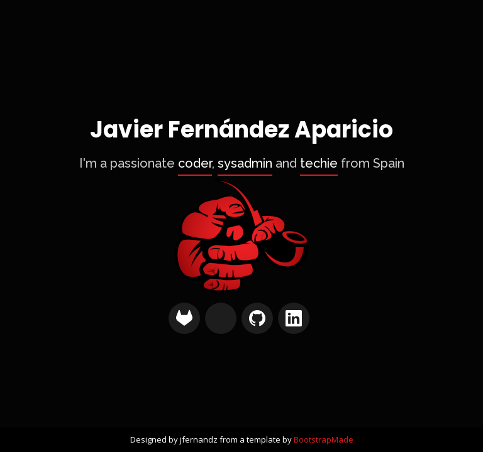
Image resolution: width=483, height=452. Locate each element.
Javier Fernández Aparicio (241, 130)
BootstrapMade (323, 439)
